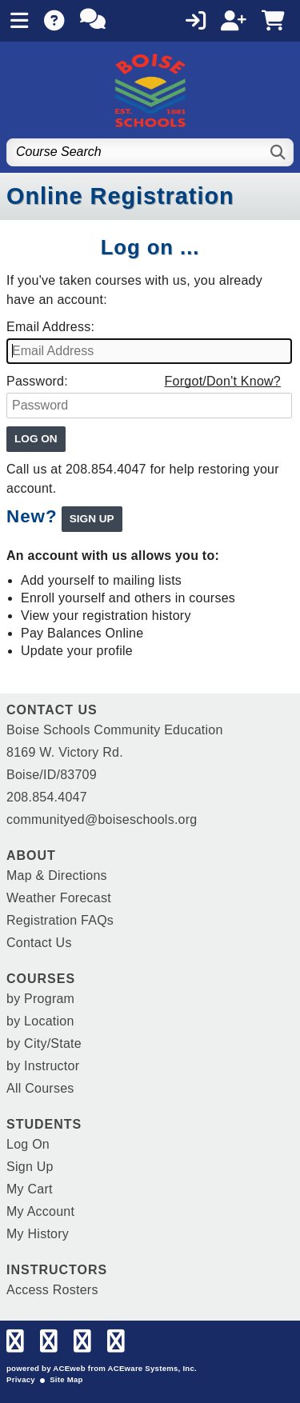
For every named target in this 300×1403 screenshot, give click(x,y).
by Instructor (42, 1066)
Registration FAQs (60, 920)
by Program (40, 998)
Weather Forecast (58, 898)
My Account (40, 1211)
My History (37, 1234)
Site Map (66, 1379)
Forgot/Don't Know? (223, 381)
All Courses (40, 1088)
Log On (28, 1144)
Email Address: (50, 327)
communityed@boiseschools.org (101, 819)
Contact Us (39, 942)
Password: (37, 381)
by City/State (44, 1043)
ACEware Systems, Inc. (152, 1368)
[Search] (278, 152)
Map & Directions (56, 875)
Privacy (20, 1379)
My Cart (29, 1189)
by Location (40, 1021)
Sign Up (30, 1166)
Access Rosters (52, 1290)
